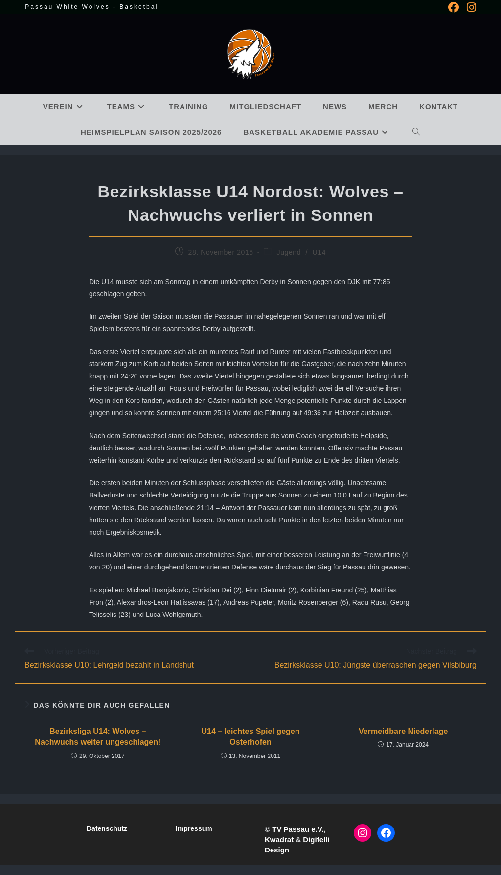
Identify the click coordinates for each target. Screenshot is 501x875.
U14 (319, 252)
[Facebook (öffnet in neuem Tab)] (453, 7)
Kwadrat (279, 839)
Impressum (194, 828)
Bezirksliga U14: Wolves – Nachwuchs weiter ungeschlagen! (97, 736)
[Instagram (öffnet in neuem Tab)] (469, 7)
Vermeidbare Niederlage (403, 731)
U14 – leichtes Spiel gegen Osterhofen (251, 736)
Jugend (289, 252)
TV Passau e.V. (297, 829)
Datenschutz (107, 828)
